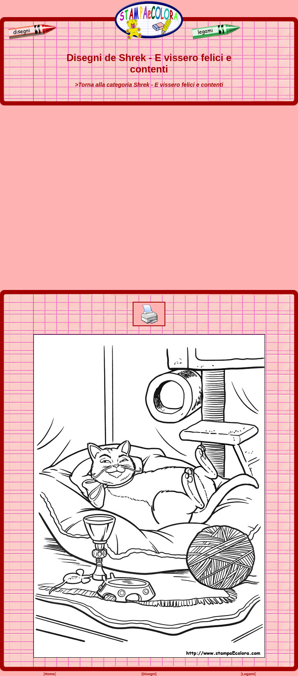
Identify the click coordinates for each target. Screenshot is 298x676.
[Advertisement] (91, 197)
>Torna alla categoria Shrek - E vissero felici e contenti (149, 84)
